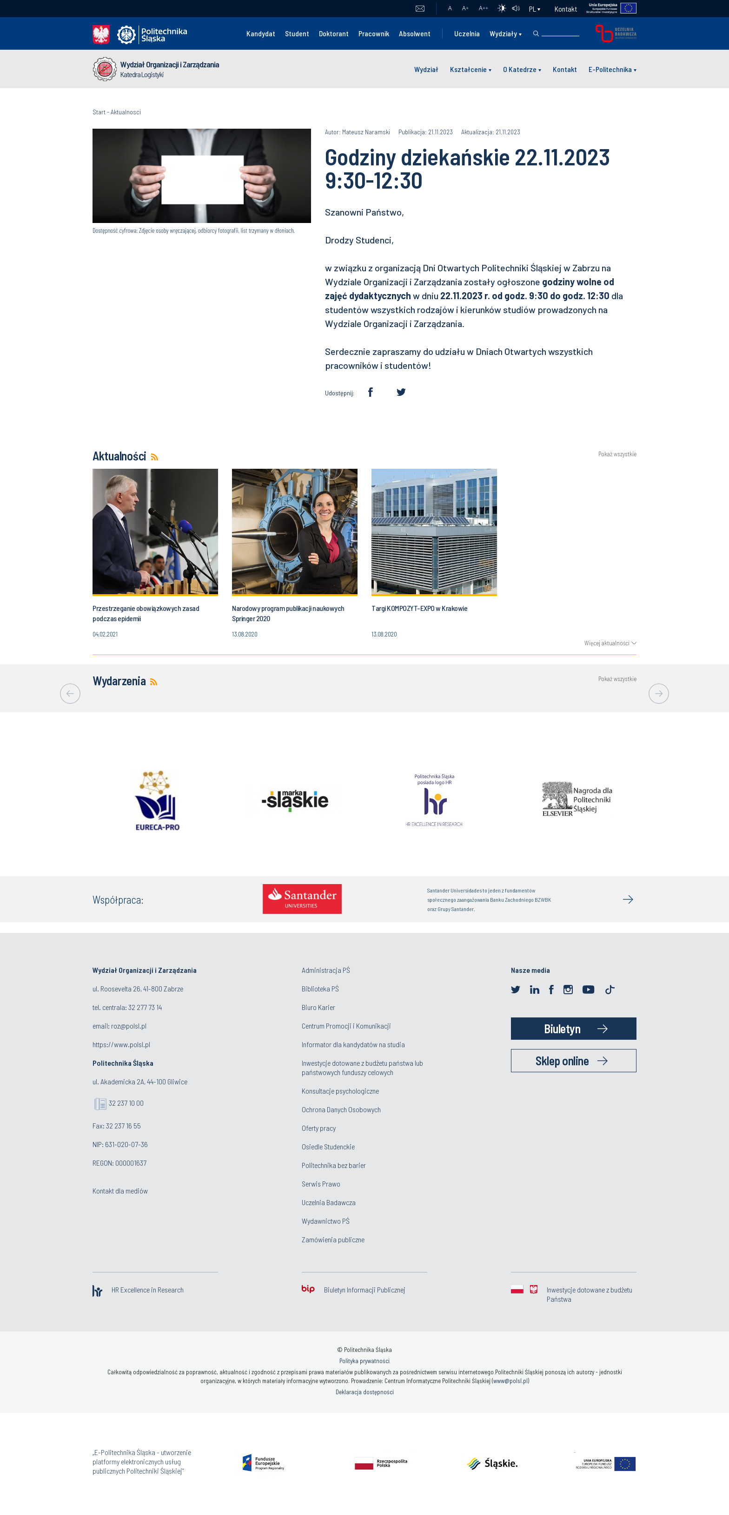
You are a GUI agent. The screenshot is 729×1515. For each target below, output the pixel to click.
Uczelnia (467, 33)
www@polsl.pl (510, 1380)
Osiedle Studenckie (328, 1146)
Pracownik (373, 33)
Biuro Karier (318, 1007)
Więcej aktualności (607, 643)
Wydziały (503, 33)
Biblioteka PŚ (320, 988)
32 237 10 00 (126, 1102)
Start (99, 112)
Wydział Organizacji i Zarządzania (169, 64)
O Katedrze (520, 69)
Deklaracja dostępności (365, 1392)
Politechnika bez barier (334, 1165)
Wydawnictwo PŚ (326, 1220)
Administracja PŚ (326, 969)
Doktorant (334, 33)
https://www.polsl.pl (121, 1044)
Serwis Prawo (321, 1183)
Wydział (426, 69)
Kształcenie (468, 69)
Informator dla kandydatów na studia (353, 1044)
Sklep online (562, 1060)
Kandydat (260, 33)
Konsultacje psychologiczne (340, 1090)
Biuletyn (562, 1028)
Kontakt (566, 8)
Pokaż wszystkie (617, 454)
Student (297, 33)
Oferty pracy (319, 1127)
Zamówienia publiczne (333, 1239)
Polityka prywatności (364, 1360)
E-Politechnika (610, 69)
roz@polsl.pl (128, 1025)
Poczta (420, 9)
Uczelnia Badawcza (329, 1202)
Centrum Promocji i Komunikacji (346, 1025)
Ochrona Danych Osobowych (341, 1109)
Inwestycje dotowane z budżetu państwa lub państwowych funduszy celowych (362, 1067)
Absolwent (415, 33)
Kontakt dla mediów (120, 1190)
